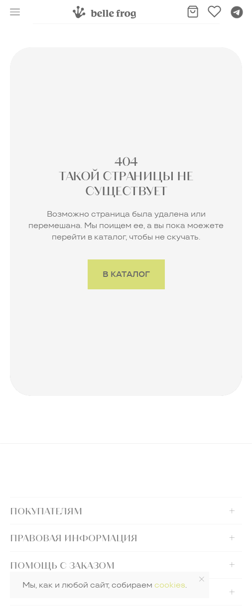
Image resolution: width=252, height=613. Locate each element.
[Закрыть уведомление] (202, 579)
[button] (15, 12)
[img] (104, 12)
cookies (169, 585)
